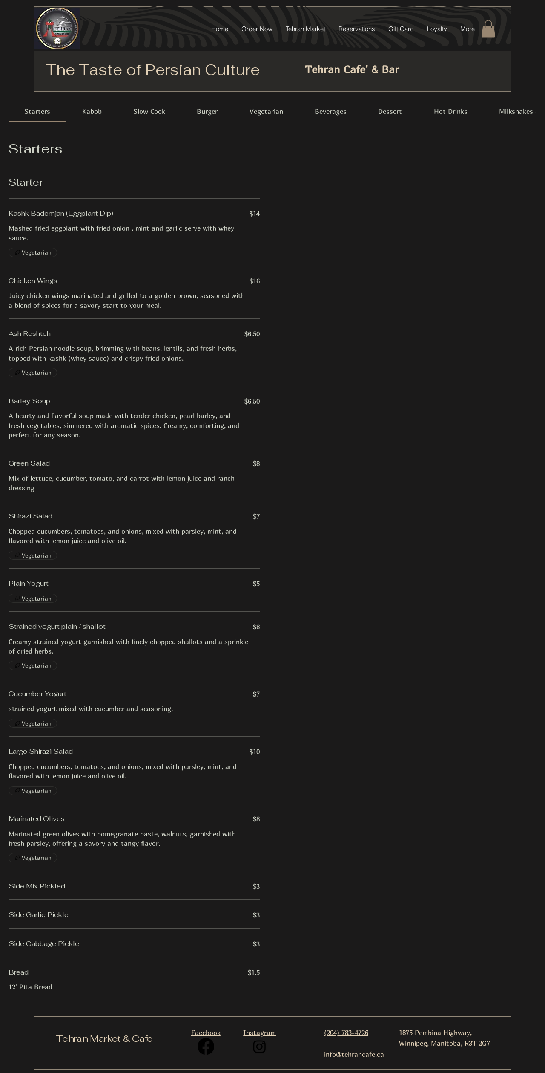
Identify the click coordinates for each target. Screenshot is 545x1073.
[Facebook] (206, 1046)
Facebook (206, 1032)
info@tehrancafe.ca (354, 1054)
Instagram (259, 1032)
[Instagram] (259, 1046)
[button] (488, 29)
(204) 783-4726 (346, 1032)
